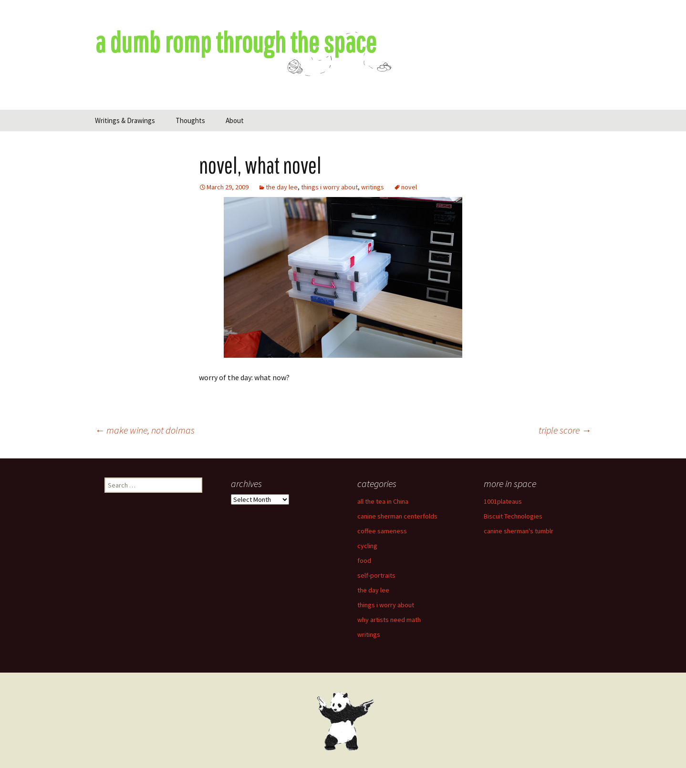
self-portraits (376, 575)
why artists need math (389, 619)
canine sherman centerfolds (397, 516)
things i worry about (329, 187)
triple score (565, 430)
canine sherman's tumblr (518, 531)
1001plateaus (503, 501)
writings (372, 187)
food (364, 560)
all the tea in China (382, 501)
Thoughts (190, 120)
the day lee (282, 187)
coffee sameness (382, 531)
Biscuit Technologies (513, 516)
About (235, 120)
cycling (367, 545)
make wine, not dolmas (145, 430)
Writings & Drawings (125, 120)
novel (409, 187)
